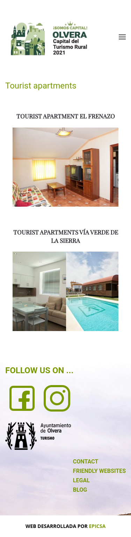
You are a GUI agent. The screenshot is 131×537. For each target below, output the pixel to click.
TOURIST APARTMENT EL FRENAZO (65, 116)
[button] (122, 37)
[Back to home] (49, 38)
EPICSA (97, 526)
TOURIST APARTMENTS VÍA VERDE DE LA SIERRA (65, 236)
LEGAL (81, 480)
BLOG (80, 489)
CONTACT (85, 461)
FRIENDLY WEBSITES (99, 471)
